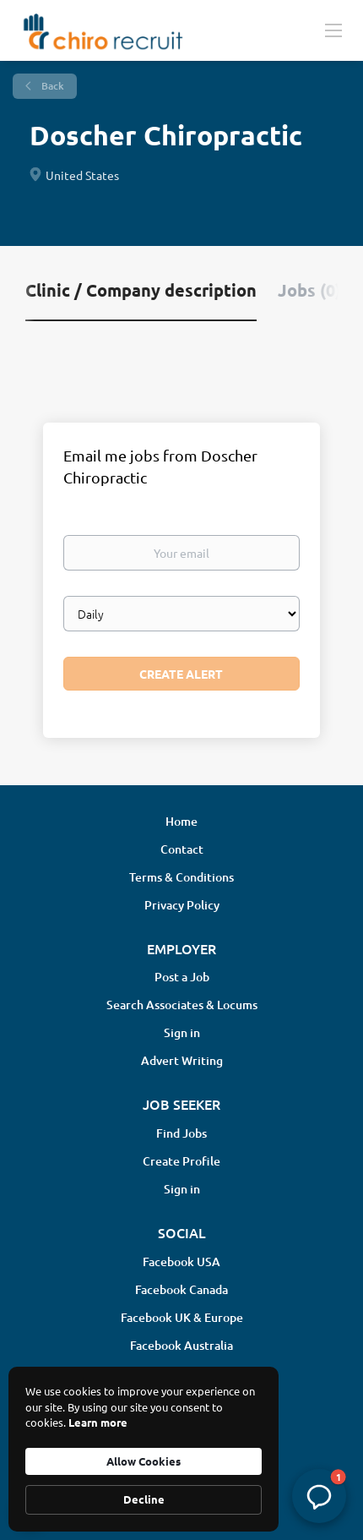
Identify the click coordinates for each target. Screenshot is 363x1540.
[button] (319, 1496)
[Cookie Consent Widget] (143, 1449)
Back (51, 86)
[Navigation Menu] (333, 29)
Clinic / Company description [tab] (141, 290)
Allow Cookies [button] (143, 1461)
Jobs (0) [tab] (309, 290)
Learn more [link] (97, 1422)
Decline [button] (144, 1499)
